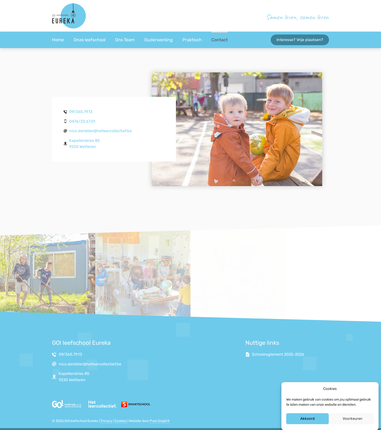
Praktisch (192, 40)
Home (58, 40)
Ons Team (125, 40)
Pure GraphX (160, 421)
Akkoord (307, 422)
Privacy (107, 421)
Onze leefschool (89, 40)
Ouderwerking (158, 40)
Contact (219, 40)
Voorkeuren (352, 422)
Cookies (121, 421)
